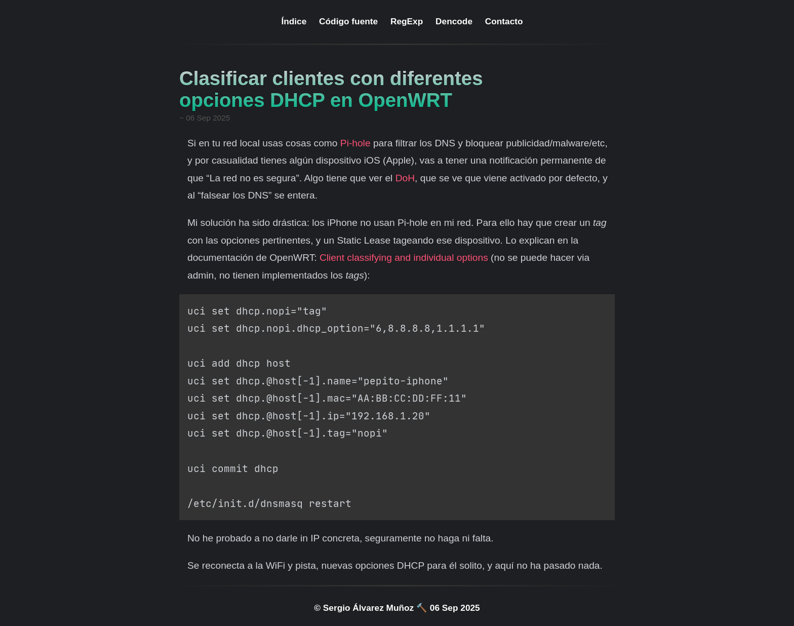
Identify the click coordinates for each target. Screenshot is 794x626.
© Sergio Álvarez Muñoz (364, 608)
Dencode (453, 21)
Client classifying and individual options (404, 257)
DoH (405, 178)
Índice (293, 21)
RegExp (406, 21)
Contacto (504, 21)
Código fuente (348, 21)
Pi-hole (355, 143)
